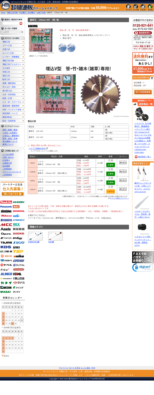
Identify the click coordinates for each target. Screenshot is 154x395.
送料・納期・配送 (9, 130)
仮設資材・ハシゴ (9, 113)
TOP (93, 368)
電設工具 (6, 76)
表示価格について (9, 141)
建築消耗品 (7, 117)
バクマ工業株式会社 (37, 148)
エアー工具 (7, 45)
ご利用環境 (7, 175)
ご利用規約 (7, 169)
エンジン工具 (8, 53)
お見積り (6, 160)
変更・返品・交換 (9, 138)
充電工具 (6, 49)
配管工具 (6, 79)
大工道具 (6, 68)
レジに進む (86, 368)
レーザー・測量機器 (10, 57)
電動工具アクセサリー (11, 64)
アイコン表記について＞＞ (119, 198)
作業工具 (6, 72)
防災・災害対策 (9, 121)
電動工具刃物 (8, 61)
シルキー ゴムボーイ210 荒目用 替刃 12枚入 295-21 (142, 214)
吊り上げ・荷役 (9, 87)
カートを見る (74, 368)
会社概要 (6, 166)
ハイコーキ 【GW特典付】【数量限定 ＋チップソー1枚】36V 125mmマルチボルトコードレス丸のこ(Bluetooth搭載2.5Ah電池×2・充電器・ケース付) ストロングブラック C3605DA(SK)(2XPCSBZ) (142, 137)
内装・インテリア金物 (11, 109)
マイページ (63, 368)
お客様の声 (7, 163)
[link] (143, 268)
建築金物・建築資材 (10, 106)
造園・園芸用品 (9, 83)
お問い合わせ (8, 157)
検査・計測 (7, 98)
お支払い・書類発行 (10, 136)
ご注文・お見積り (9, 133)
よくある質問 (8, 154)
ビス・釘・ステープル (11, 102)
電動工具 (6, 42)
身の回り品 (7, 91)
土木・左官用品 (9, 94)
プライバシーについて (11, 172)
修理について (8, 144)
